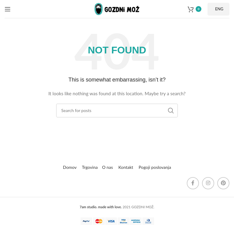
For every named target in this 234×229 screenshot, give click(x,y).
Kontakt (126, 167)
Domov (70, 167)
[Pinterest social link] (223, 183)
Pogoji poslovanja (155, 167)
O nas (107, 167)
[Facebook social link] (193, 183)
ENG (219, 8)
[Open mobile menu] (8, 9)
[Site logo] (117, 8)
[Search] (117, 111)
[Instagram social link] (208, 183)
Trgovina (89, 167)
